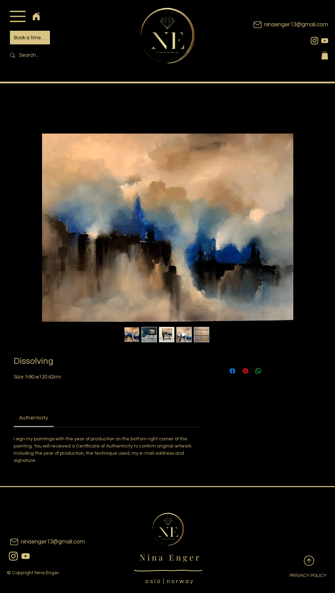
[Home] (36, 16)
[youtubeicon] (325, 40)
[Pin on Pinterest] (245, 371)
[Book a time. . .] (30, 37)
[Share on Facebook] (232, 371)
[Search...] (53, 55)
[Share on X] (271, 371)
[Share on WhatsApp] (258, 371)
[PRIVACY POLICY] (302, 576)
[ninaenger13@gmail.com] (280, 24)
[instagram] (314, 40)
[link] (33, 417)
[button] (17, 16)
